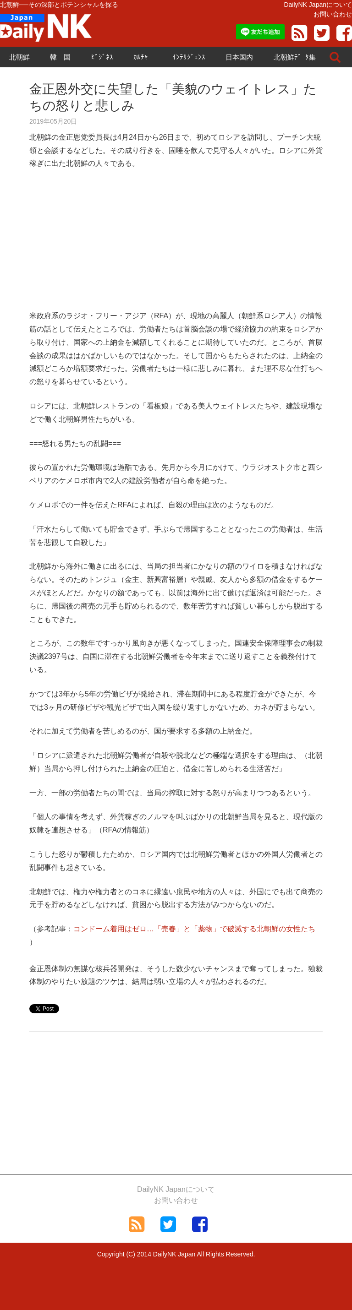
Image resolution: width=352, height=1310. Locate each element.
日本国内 (239, 57)
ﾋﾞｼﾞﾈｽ (102, 57)
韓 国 (60, 57)
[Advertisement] (176, 245)
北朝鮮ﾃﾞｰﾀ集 (295, 57)
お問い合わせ (333, 14)
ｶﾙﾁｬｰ (142, 57)
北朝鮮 (19, 57)
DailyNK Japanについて (318, 4)
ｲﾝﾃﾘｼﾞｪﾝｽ (188, 57)
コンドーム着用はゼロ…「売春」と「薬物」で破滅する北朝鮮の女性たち (194, 929)
